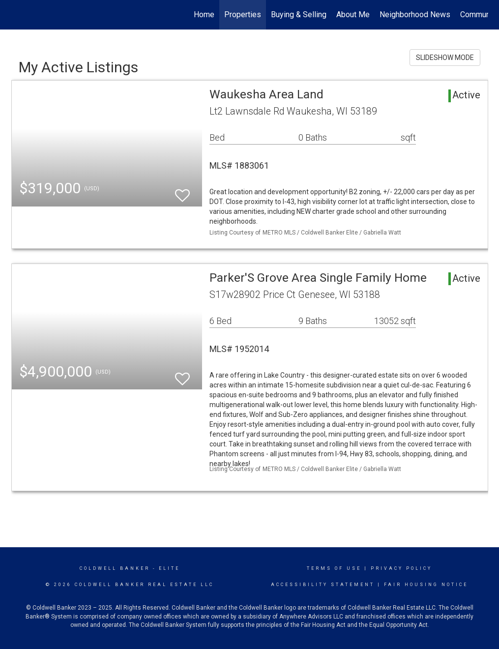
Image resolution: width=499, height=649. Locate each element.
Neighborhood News (415, 14)
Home (204, 14)
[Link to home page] (16, 15)
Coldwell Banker (115, 568)
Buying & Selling (298, 14)
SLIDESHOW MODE (445, 57)
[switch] (182, 191)
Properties (242, 14)
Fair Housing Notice (426, 584)
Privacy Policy (401, 568)
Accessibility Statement (323, 584)
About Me (353, 14)
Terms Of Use (334, 568)
